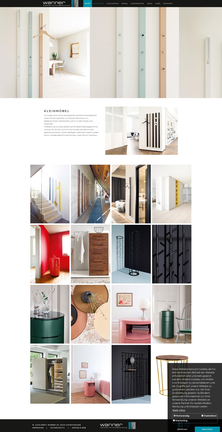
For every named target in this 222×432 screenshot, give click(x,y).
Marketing (180, 420)
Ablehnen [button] (182, 429)
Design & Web (79, 428)
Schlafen (113, 3)
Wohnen (98, 3)
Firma (124, 3)
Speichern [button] (207, 429)
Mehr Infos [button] (179, 410)
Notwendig (181, 415)
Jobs (157, 3)
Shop (88, 3)
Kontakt (168, 3)
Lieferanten (137, 3)
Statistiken (209, 415)
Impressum (38, 428)
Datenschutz (57, 428)
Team (149, 3)
